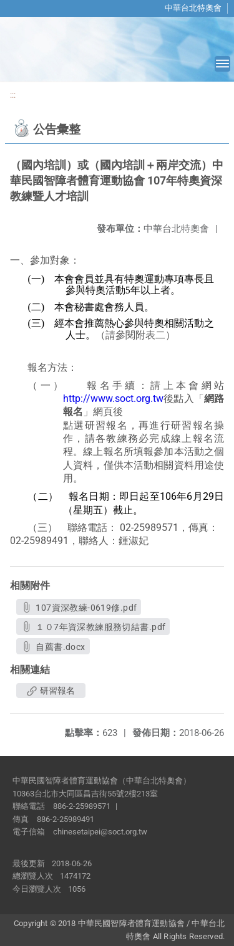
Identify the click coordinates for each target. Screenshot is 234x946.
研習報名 (51, 690)
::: (13, 95)
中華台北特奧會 (193, 7)
